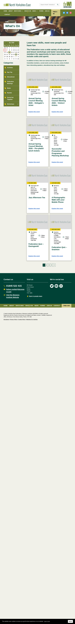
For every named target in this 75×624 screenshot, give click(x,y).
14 (7, 52)
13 (5, 52)
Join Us (47, 11)
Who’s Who (17, 11)
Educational (10, 77)
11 (16, 50)
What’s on (27, 11)
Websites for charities (32, 319)
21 (7, 54)
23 (12, 54)
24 (14, 54)
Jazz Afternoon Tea (37, 198)
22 (9, 54)
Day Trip (9, 72)
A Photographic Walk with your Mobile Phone (58, 200)
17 (14, 52)
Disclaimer (6, 319)
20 (5, 54)
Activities (10, 67)
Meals (9, 88)
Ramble (9, 93)
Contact (7, 14)
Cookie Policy (21, 319)
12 (18, 50)
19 (18, 52)
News (34, 11)
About (10, 11)
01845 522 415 (14, 286)
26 (18, 54)
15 (9, 52)
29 (9, 56)
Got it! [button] (70, 621)
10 (14, 50)
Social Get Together (10, 98)
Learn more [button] (47, 621)
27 (5, 56)
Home (5, 11)
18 (16, 52)
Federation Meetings (10, 82)
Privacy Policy (13, 319)
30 (5, 48)
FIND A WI (66, 305)
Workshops (10, 104)
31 (7, 48)
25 (16, 54)
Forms (41, 11)
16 (12, 52)
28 (7, 56)
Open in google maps (35, 296)
